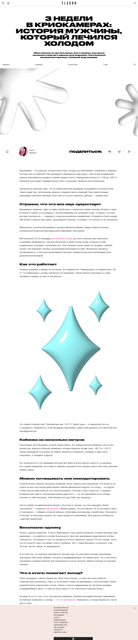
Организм (38, 64)
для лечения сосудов (61, 238)
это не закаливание (66, 600)
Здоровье (5, 64)
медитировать (52, 508)
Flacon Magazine (33, 151)
